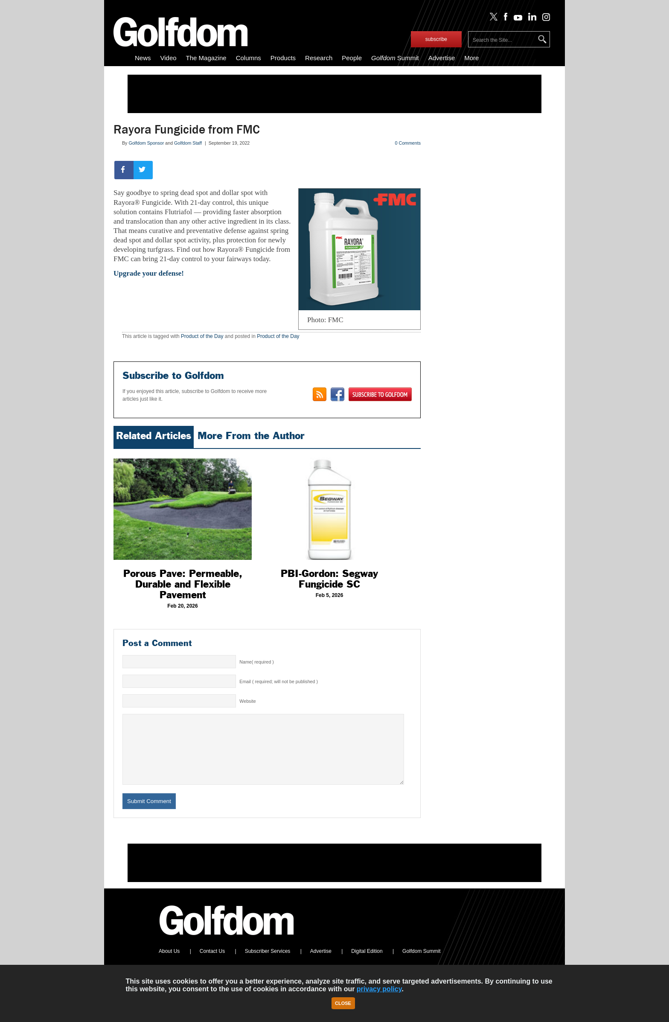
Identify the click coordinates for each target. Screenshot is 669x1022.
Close (343, 1003)
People (352, 57)
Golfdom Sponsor (146, 143)
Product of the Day (202, 336)
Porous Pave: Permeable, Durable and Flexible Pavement (182, 584)
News (143, 57)
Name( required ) (256, 661)
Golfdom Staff (188, 143)
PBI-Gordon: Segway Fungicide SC (329, 579)
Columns (248, 57)
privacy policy (379, 989)
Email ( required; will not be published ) (278, 681)
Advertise (441, 57)
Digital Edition (366, 964)
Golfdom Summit (421, 964)
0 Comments (408, 143)
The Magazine (206, 57)
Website (247, 701)
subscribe (436, 39)
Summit (395, 57)
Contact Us (212, 964)
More (471, 57)
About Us (169, 964)
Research (318, 57)
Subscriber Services (268, 964)
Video (168, 57)
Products (283, 57)
